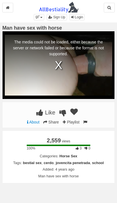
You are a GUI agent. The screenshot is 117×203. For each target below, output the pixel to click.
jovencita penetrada (73, 163)
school (98, 163)
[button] (39, 17)
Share (51, 122)
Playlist (71, 122)
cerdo (48, 163)
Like (45, 112)
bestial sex (32, 163)
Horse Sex (68, 156)
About (33, 122)
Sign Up (56, 17)
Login (77, 17)
